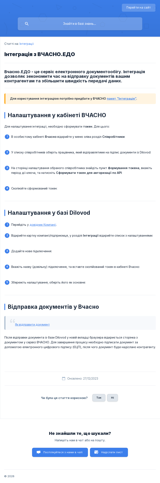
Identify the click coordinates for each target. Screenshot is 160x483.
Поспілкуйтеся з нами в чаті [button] (62, 452)
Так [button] (98, 397)
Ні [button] (112, 397)
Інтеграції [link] (27, 43)
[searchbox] (80, 23)
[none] (138, 8)
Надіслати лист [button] (111, 452)
